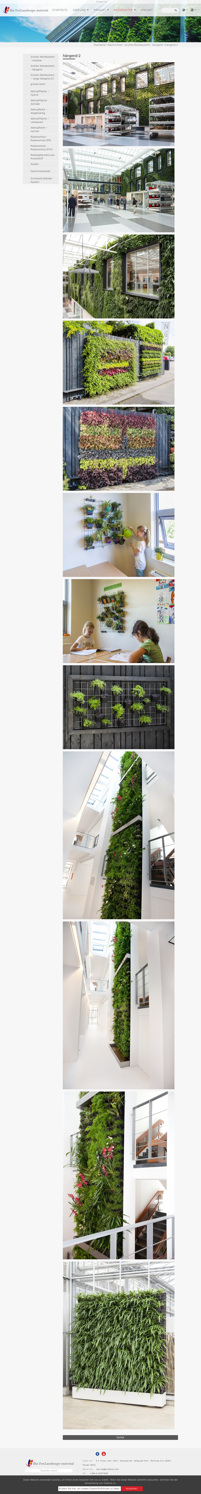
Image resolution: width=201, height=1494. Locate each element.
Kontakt (147, 10)
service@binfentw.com (107, 1469)
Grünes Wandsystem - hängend (144, 44)
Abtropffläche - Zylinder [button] (39, 102)
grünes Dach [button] (38, 84)
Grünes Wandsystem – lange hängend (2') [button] (43, 77)
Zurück (120, 1437)
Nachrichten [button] (123, 10)
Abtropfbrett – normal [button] (39, 129)
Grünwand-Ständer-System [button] (42, 180)
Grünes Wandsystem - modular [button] (43, 58)
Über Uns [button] (79, 10)
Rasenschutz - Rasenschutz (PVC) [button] (42, 147)
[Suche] (170, 10)
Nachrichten (115, 44)
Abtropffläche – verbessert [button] (40, 120)
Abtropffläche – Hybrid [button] (40, 93)
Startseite (60, 9)
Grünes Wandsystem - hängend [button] (43, 67)
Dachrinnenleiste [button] (40, 171)
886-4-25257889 (100, 1473)
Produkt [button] (100, 10)
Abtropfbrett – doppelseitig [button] (39, 111)
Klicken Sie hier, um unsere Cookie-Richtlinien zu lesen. (89, 1488)
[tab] (41, 58)
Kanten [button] (35, 164)
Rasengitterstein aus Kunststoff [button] (43, 157)
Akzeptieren (131, 1488)
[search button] (175, 11)
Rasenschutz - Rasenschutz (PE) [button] (41, 138)
